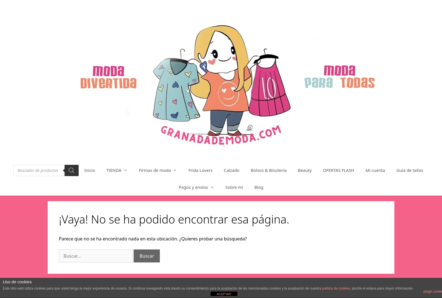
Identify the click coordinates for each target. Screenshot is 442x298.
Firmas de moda (161, 170)
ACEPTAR (223, 294)
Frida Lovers (200, 170)
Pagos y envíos (199, 187)
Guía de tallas (409, 170)
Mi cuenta (375, 170)
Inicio (89, 170)
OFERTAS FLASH (338, 170)
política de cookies (336, 288)
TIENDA (119, 170)
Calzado (232, 170)
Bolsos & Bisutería (268, 170)
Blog (258, 187)
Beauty (305, 170)
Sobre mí (234, 187)
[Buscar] (72, 170)
